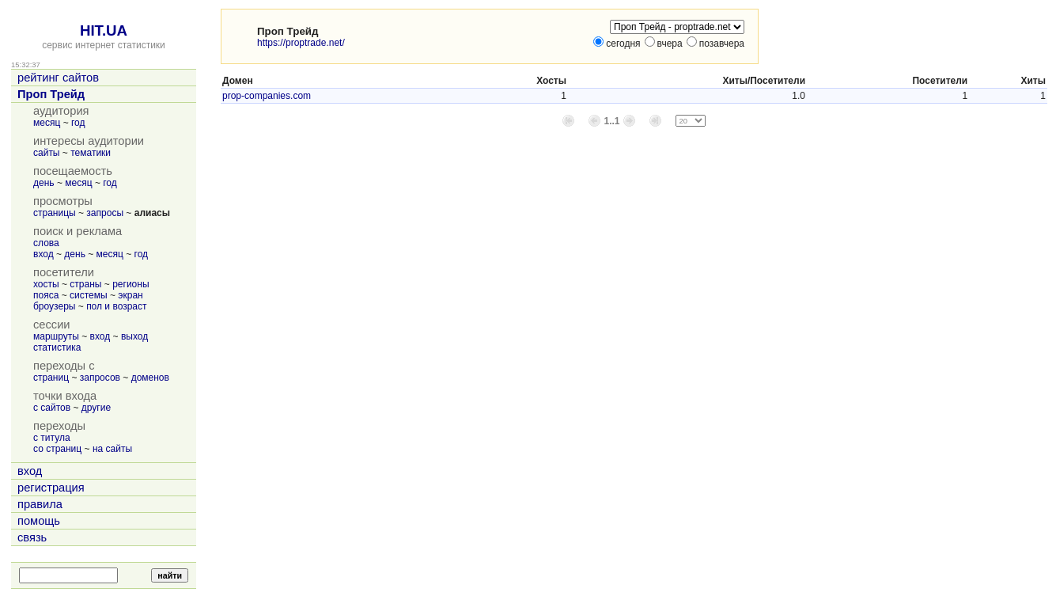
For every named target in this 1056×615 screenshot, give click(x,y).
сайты (46, 152)
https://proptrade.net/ (301, 42)
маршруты (56, 336)
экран (130, 295)
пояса (46, 295)
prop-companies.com (266, 95)
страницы (54, 212)
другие (96, 407)
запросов (100, 377)
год (78, 122)
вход (43, 254)
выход (134, 336)
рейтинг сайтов (58, 77)
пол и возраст (116, 306)
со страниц (57, 448)
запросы (104, 212)
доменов (150, 377)
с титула (51, 437)
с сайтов (51, 407)
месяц (46, 122)
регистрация (51, 487)
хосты (46, 284)
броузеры (54, 306)
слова (46, 243)
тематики (90, 152)
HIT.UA (103, 30)
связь (32, 537)
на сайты (112, 448)
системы (89, 295)
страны (85, 284)
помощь (38, 520)
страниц (51, 377)
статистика (57, 347)
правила (39, 504)
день (44, 182)
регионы (130, 284)
